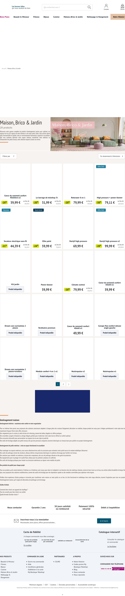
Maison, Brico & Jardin (73, 17)
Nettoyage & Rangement (97, 17)
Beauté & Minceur (21, 17)
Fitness (36, 17)
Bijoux (46, 17)
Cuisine (56, 17)
